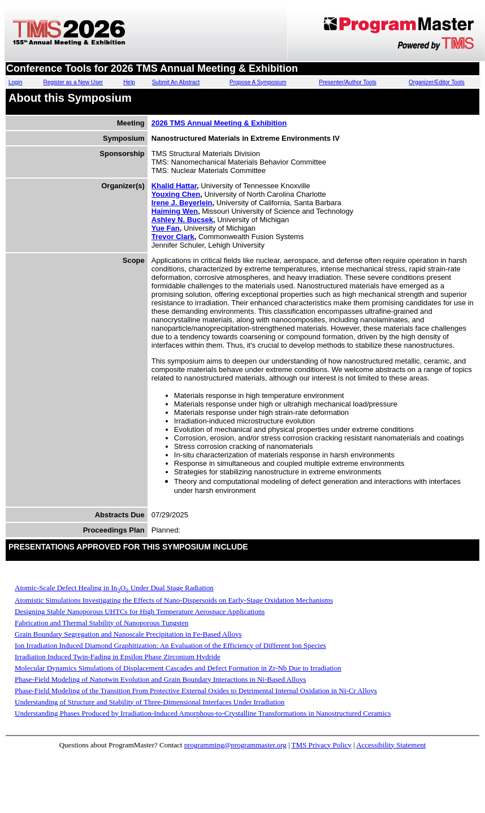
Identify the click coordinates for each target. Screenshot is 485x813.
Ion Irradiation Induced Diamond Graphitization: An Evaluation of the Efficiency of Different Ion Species (170, 645)
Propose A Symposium (258, 82)
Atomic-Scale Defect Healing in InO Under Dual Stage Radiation (114, 587)
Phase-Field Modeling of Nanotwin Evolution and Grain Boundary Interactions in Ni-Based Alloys (160, 679)
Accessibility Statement (391, 745)
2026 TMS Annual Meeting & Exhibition (219, 123)
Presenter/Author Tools (347, 82)
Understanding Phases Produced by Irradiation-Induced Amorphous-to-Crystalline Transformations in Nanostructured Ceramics (203, 713)
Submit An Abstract (176, 82)
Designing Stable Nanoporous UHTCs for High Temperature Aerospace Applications (140, 611)
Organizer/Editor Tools (437, 82)
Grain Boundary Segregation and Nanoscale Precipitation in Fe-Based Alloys (128, 634)
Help (129, 82)
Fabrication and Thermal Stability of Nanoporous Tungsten (101, 623)
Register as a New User (73, 82)
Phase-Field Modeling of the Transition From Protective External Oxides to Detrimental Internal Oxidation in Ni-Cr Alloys (196, 690)
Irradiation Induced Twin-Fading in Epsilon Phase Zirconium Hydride (117, 656)
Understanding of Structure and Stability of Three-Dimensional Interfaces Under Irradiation (149, 702)
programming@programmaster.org (235, 745)
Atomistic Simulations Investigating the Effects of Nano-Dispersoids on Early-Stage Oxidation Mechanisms (174, 600)
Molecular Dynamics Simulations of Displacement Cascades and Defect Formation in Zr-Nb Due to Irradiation (178, 668)
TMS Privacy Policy (322, 745)
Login (15, 82)
